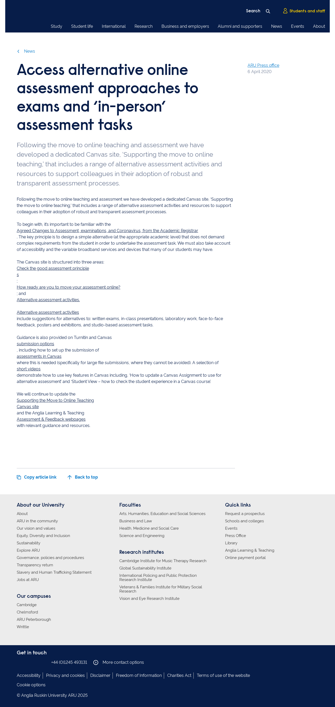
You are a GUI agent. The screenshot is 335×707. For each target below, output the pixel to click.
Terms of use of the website (223, 675)
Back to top (83, 477)
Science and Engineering (141, 535)
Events (297, 26)
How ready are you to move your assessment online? (68, 287)
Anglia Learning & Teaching (249, 550)
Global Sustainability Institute (145, 568)
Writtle (23, 626)
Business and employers (185, 26)
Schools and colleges (244, 521)
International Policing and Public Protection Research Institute (158, 577)
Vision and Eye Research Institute (149, 598)
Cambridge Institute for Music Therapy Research (162, 560)
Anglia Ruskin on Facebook (20, 662)
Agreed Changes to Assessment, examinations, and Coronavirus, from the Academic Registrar (107, 230)
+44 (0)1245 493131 (69, 662)
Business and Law (135, 521)
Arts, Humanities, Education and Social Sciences (162, 513)
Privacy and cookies (65, 675)
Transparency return (35, 565)
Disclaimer (100, 675)
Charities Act (179, 675)
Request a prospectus (245, 513)
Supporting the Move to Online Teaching (55, 400)
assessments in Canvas (39, 356)
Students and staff (304, 10)
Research (144, 26)
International (114, 26)
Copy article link (37, 477)
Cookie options (31, 684)
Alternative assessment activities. (48, 299)
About (319, 26)
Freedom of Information (139, 675)
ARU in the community (37, 521)
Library (231, 543)
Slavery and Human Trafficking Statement (54, 572)
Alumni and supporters (240, 26)
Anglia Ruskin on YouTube (43, 662)
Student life (82, 26)
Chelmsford (27, 612)
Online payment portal (245, 557)
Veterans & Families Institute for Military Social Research (160, 589)
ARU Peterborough (34, 619)
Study (56, 26)
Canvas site (28, 406)
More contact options (118, 662)
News (276, 26)
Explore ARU (28, 550)
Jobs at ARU (28, 579)
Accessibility (29, 675)
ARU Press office (263, 65)
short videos (29, 368)
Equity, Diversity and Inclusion (43, 535)
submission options (35, 343)
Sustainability (28, 543)
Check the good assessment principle (53, 268)
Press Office (235, 535)
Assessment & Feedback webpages (51, 419)
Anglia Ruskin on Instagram (28, 662)
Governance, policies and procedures (50, 557)
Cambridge (27, 604)
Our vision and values (36, 528)
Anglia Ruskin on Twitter (35, 662)
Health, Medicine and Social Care (149, 528)
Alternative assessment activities (48, 312)
